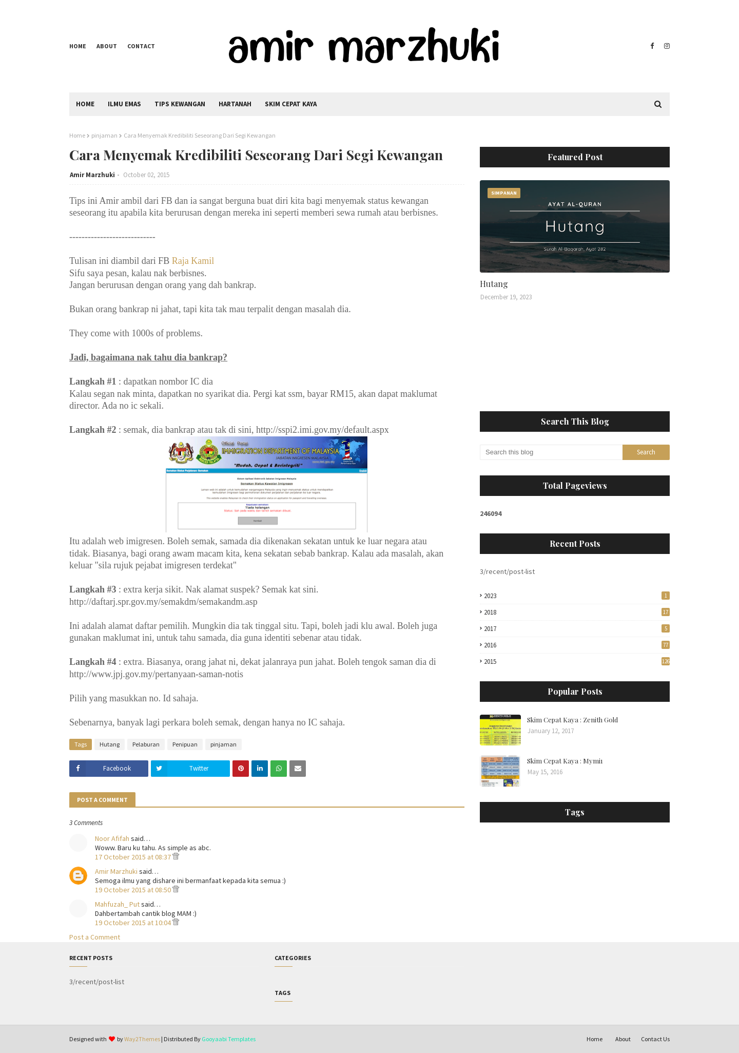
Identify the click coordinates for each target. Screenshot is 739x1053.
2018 (577, 612)
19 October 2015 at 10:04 (133, 922)
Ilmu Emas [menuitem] (124, 104)
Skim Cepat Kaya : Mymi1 (565, 760)
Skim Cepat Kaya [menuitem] (291, 104)
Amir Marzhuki (92, 174)
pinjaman (104, 135)
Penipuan (185, 744)
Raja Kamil (193, 261)
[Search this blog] (551, 452)
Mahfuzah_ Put (117, 904)
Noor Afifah (112, 838)
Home (77, 46)
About (106, 46)
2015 (577, 661)
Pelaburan (146, 744)
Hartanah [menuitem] (235, 104)
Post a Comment (94, 937)
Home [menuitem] (85, 104)
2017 (577, 628)
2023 (577, 595)
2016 (577, 645)
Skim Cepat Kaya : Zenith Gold (572, 719)
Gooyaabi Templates (229, 1039)
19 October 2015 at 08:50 (133, 889)
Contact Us (655, 1039)
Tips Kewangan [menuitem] (179, 104)
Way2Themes (142, 1039)
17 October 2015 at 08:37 (133, 856)
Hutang (110, 744)
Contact (141, 46)
